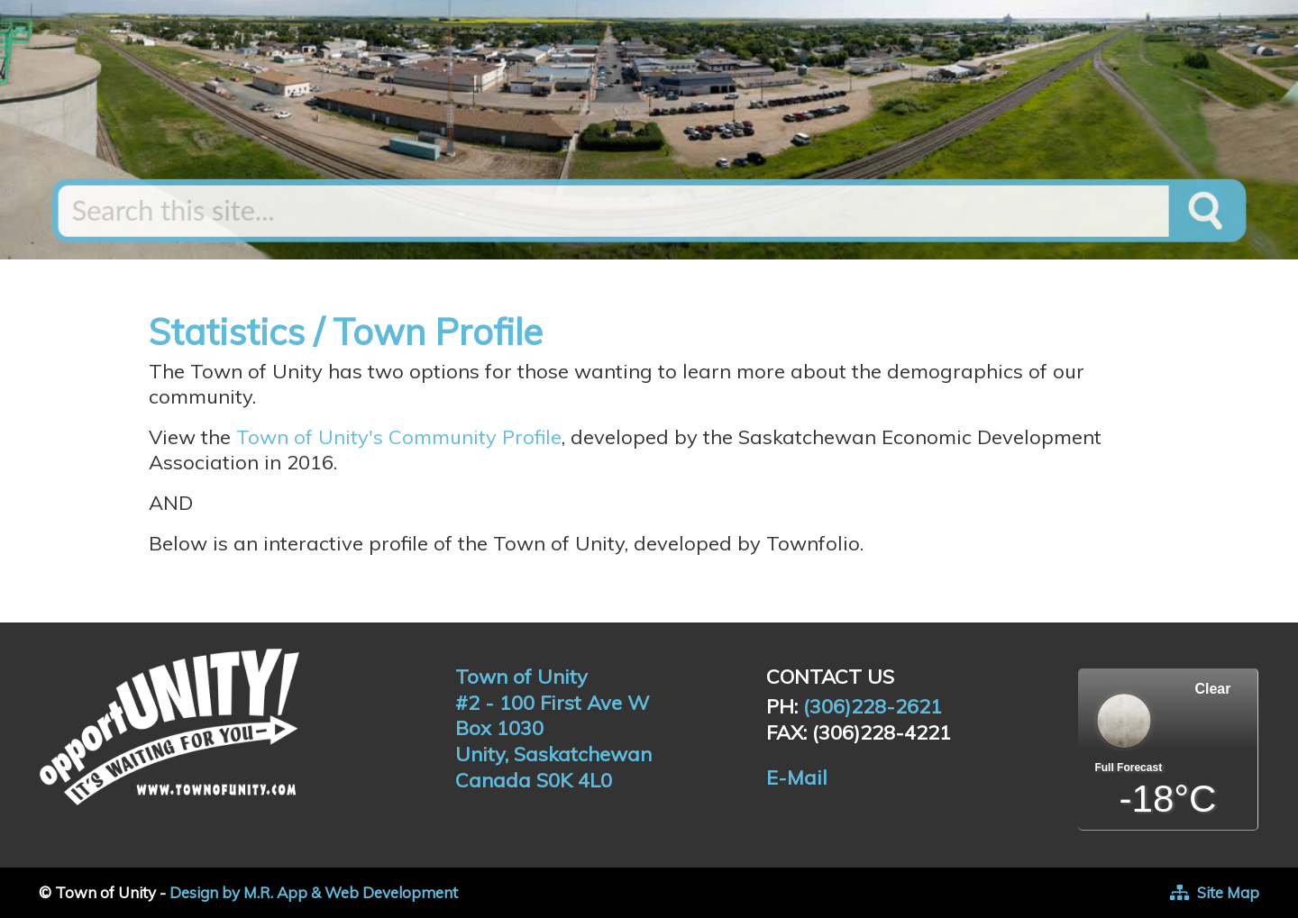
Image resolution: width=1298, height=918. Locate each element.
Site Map (1228, 892)
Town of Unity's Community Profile (399, 437)
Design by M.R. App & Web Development (313, 892)
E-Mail (796, 777)
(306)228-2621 (872, 706)
